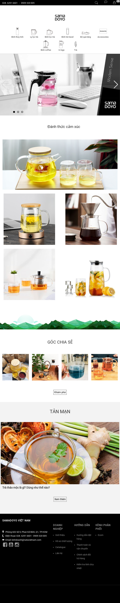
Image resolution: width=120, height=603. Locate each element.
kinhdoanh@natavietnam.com (26, 540)
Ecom (100, 535)
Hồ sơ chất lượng (63, 541)
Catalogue (60, 547)
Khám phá (60, 392)
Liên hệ (58, 553)
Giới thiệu (60, 535)
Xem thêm (60, 499)
